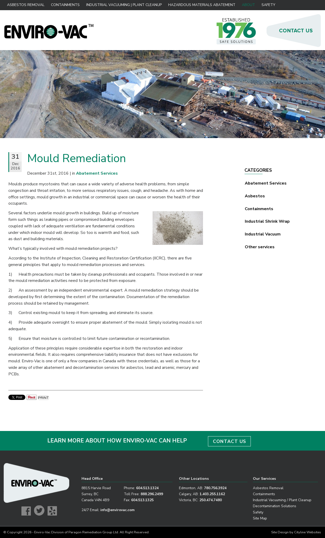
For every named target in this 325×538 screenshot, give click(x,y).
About (248, 4)
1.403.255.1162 (212, 494)
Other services (260, 247)
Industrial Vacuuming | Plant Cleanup (123, 4)
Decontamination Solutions (274, 506)
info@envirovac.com (117, 509)
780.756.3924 (215, 488)
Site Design (280, 532)
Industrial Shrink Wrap (267, 221)
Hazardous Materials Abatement (201, 4)
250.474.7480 (210, 500)
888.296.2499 (152, 494)
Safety (268, 4)
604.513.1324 (147, 488)
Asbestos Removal (25, 4)
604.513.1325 (142, 500)
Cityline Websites (307, 532)
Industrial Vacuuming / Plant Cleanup (282, 500)
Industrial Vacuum (263, 234)
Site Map (260, 518)
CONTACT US (229, 441)
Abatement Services (266, 183)
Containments (65, 4)
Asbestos (255, 196)
